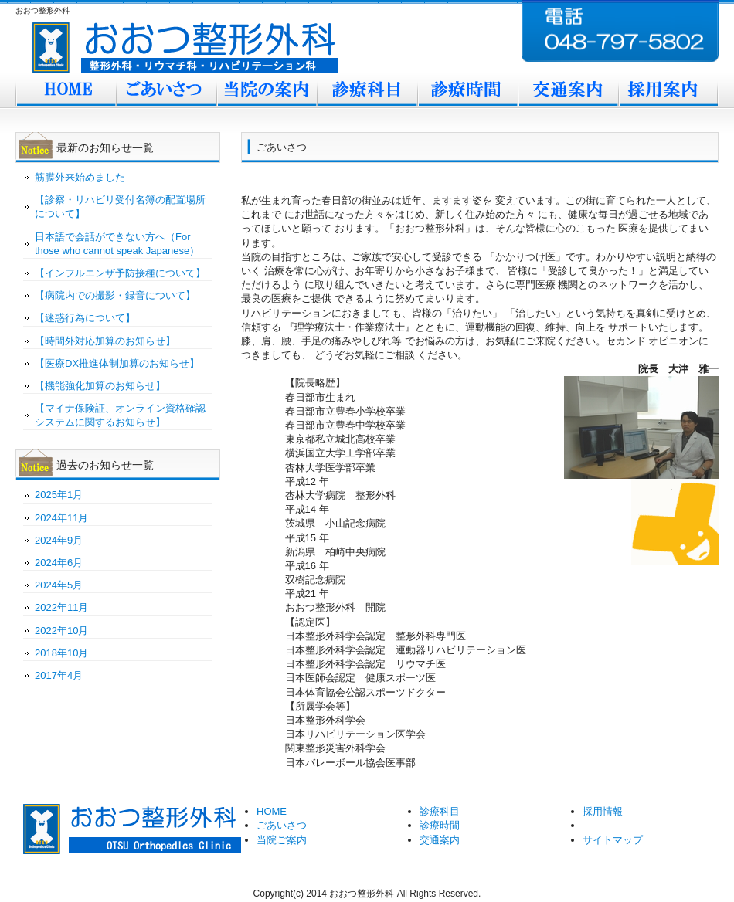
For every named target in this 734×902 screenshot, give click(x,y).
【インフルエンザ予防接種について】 (120, 273)
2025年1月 (59, 494)
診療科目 (367, 91)
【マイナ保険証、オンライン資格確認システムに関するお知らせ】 (120, 415)
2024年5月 (59, 585)
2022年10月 (61, 630)
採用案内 (668, 91)
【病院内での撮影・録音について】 (115, 295)
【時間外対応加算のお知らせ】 (105, 341)
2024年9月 (59, 540)
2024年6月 (59, 562)
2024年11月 (61, 518)
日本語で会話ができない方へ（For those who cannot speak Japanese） (117, 243)
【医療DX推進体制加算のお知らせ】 (117, 363)
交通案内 (568, 91)
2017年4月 (59, 675)
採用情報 (603, 811)
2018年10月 (61, 653)
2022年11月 (61, 607)
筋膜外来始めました (80, 177)
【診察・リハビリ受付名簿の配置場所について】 (120, 206)
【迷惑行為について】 (85, 318)
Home (65, 91)
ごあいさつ (166, 91)
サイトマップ (613, 840)
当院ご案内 (266, 91)
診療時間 (467, 91)
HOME (272, 811)
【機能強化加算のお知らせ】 (100, 386)
